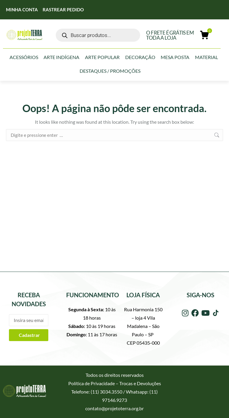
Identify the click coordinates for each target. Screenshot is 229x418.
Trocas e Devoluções (140, 383)
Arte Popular (102, 57)
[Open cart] (205, 35)
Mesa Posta (175, 57)
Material (206, 57)
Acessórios (24, 57)
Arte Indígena (61, 57)
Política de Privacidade (91, 383)
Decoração (140, 57)
